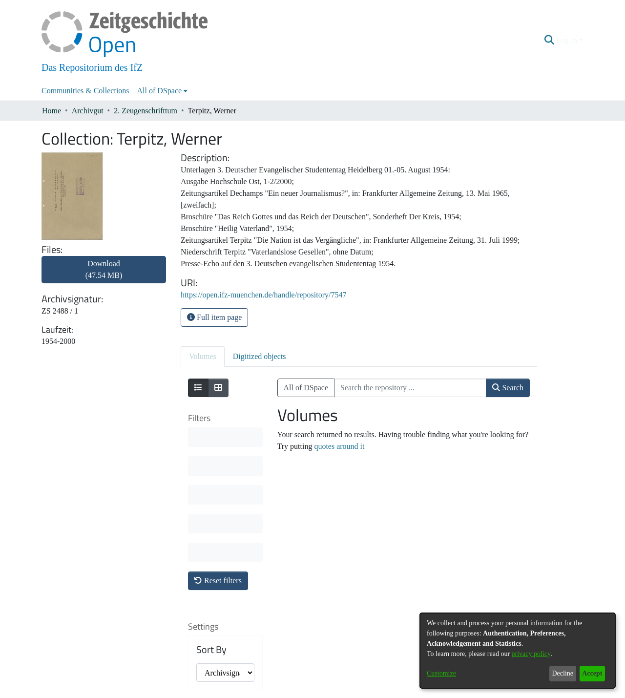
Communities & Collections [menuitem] (85, 90)
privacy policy (531, 653)
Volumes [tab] (202, 356)
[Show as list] (198, 388)
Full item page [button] (214, 317)
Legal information (324, 691)
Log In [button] (567, 40)
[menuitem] (162, 91)
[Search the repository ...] (410, 388)
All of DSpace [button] (159, 90)
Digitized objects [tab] (259, 356)
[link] (104, 275)
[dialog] (517, 650)
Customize (441, 673)
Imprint (363, 691)
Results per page (219, 574)
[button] (549, 40)
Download (104, 269)
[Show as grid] (218, 388)
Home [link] (51, 110)
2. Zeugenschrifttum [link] (145, 110)
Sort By (211, 505)
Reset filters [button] (218, 436)
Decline (562, 673)
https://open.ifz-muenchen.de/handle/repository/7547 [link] (263, 295)
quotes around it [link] (339, 446)
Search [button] (507, 387)
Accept (592, 673)
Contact (285, 691)
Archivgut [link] (88, 110)
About (260, 691)
